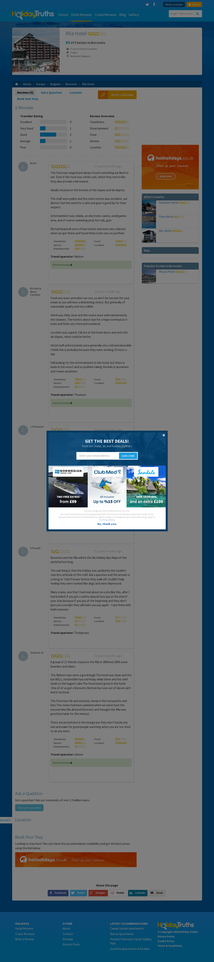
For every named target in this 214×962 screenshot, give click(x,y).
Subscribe (128, 456)
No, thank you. (107, 524)
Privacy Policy (108, 519)
